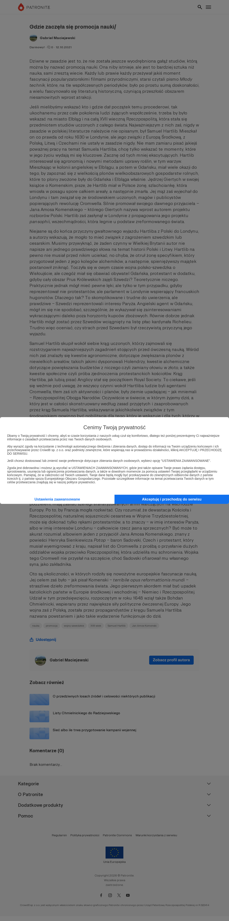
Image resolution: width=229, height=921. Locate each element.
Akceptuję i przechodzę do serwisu (171, 499)
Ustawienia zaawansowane (57, 499)
